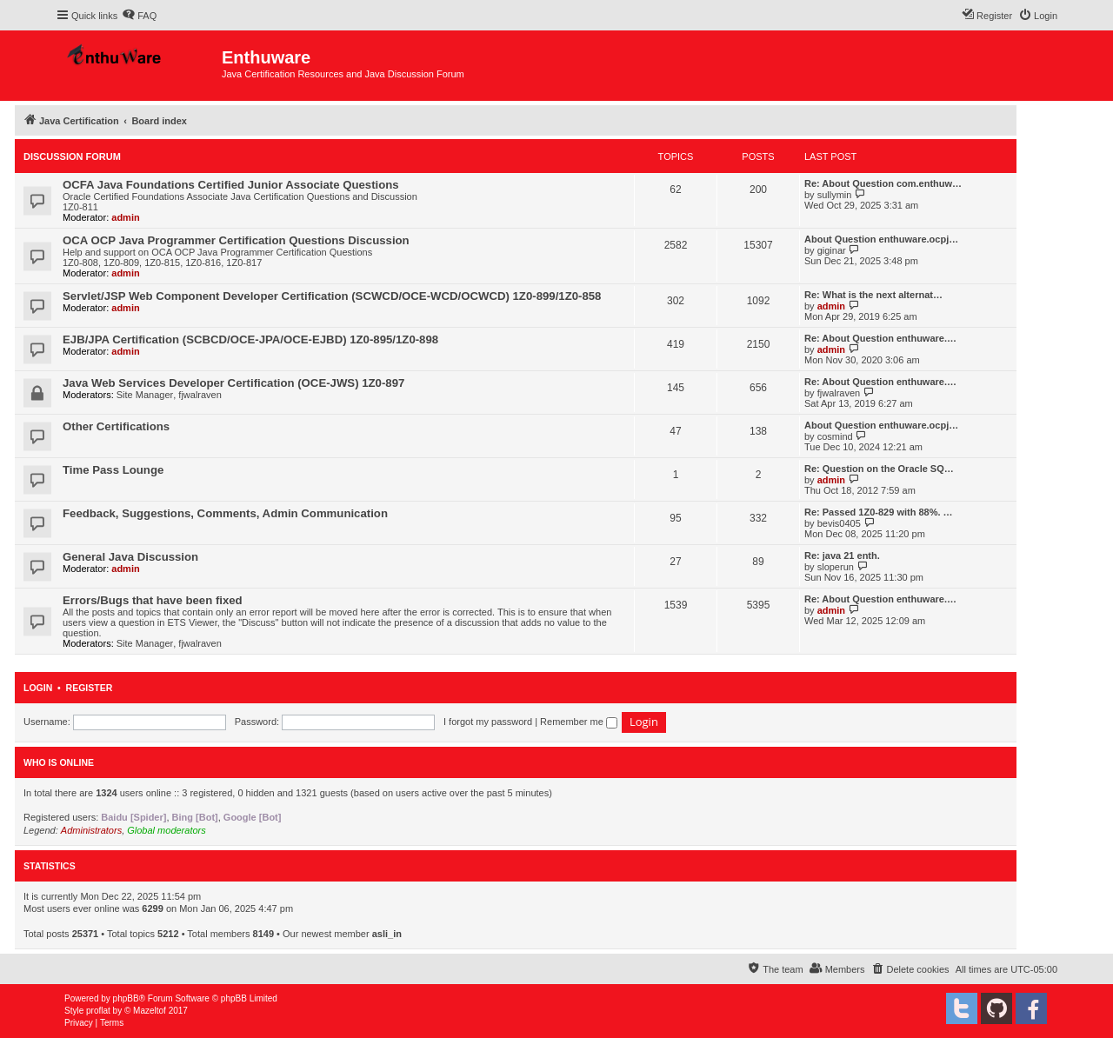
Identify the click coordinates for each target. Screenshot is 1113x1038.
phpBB (126, 998)
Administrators (91, 830)
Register (89, 687)
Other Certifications (116, 426)
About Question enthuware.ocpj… (881, 239)
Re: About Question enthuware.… (880, 338)
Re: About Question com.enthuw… (883, 183)
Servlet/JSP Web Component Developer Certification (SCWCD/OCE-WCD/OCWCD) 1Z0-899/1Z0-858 (332, 296)
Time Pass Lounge (113, 469)
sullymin (834, 195)
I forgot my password (487, 721)
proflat (98, 1010)
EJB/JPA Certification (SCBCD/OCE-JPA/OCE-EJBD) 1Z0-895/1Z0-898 (250, 339)
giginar (831, 250)
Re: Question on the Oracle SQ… (879, 468)
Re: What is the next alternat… (873, 294)
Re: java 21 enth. (842, 555)
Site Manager (145, 394)
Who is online (58, 762)
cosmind (835, 436)
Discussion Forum (72, 156)
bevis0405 (839, 523)
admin (125, 217)
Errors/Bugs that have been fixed (153, 600)
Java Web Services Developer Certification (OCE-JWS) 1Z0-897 (233, 382)
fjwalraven (200, 394)
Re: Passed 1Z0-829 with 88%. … (878, 512)
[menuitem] (139, 15)
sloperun (835, 567)
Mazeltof (149, 1010)
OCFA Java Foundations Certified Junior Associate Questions (231, 184)
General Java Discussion (130, 556)
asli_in (387, 933)
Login (37, 687)
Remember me (578, 721)
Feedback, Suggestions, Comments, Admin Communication (225, 513)
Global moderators (166, 830)
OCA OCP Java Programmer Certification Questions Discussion (236, 240)
